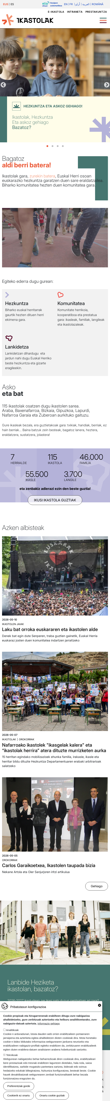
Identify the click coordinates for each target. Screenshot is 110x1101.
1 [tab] (47, 146)
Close (99, 1005)
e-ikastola (56, 11)
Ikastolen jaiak (13, 624)
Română (97, 4)
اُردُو (78, 4)
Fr (71, 4)
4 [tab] (63, 146)
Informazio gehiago (49, 1023)
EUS (5, 4)
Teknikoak (12, 1055)
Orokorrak (26, 739)
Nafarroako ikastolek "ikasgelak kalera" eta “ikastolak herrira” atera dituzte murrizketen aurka (54, 747)
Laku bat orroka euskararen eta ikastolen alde (50, 629)
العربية (85, 4)
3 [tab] (57, 146)
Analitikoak (12, 1030)
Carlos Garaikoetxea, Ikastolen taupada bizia (48, 865)
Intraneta (74, 11)
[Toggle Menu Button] (103, 19)
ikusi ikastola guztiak (55, 500)
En (65, 4)
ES (12, 4)
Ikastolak (9, 739)
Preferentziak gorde (18, 1086)
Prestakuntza (96, 11)
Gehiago (96, 886)
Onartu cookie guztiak (52, 1095)
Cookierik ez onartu (18, 1095)
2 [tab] (52, 146)
